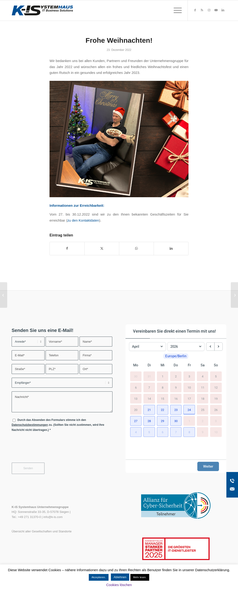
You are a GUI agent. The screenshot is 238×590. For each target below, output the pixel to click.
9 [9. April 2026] (176, 387)
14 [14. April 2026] (149, 398)
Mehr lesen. (139, 577)
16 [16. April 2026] (176, 398)
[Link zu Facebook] (195, 10)
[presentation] (47, 450)
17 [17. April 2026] (189, 398)
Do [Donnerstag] (176, 365)
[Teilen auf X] (102, 248)
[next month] (218, 346)
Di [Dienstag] (149, 365)
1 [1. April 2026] (162, 376)
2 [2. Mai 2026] (202, 420)
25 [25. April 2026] (202, 409)
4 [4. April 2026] (202, 376)
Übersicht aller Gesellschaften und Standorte (42, 531)
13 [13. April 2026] (135, 398)
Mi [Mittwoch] (163, 365)
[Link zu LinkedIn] (222, 10)
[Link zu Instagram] (208, 10)
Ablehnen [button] (120, 577)
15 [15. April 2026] (162, 398)
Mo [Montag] (135, 365)
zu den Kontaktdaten (83, 220)
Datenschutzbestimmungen (30, 424)
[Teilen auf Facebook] (67, 248)
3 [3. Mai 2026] (216, 420)
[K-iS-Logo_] (42, 10)
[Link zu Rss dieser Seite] (201, 10)
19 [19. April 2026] (216, 398)
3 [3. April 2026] (189, 376)
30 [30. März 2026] (135, 376)
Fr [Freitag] (189, 365)
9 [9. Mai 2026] (202, 431)
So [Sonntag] (216, 365)
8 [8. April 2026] (162, 387)
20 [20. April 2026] (135, 409)
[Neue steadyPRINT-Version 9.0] (3, 295)
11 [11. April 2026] (202, 387)
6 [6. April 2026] (136, 387)
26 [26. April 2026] (216, 409)
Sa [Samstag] (203, 365)
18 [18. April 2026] (202, 398)
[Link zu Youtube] (215, 10)
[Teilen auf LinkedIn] (171, 248)
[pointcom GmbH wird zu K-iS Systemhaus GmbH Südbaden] (234, 295)
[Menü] (176, 10)
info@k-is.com (53, 517)
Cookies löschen (119, 585)
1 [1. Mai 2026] (189, 420)
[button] (149, 409)
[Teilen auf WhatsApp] (136, 248)
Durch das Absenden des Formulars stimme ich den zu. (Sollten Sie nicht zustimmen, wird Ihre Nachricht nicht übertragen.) (58, 425)
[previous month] (210, 346)
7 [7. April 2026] (149, 387)
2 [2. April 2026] (176, 376)
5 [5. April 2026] (216, 376)
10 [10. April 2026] (189, 387)
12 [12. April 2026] (216, 387)
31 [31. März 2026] (149, 376)
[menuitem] (176, 10)
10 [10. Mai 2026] (216, 431)
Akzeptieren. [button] (99, 577)
